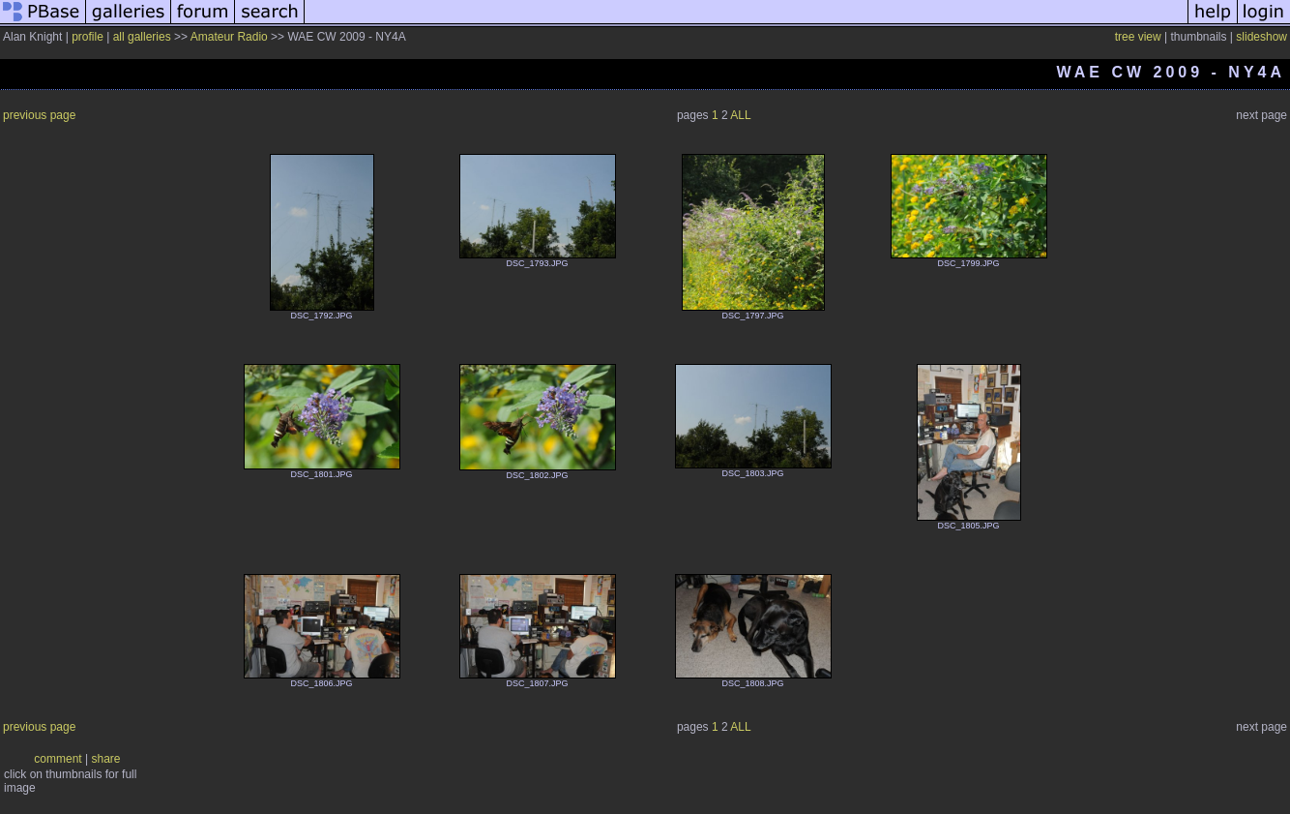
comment (57, 759)
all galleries (142, 37)
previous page (39, 115)
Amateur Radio (229, 37)
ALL (740, 115)
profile (87, 37)
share (106, 759)
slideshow (1261, 37)
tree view (1138, 37)
